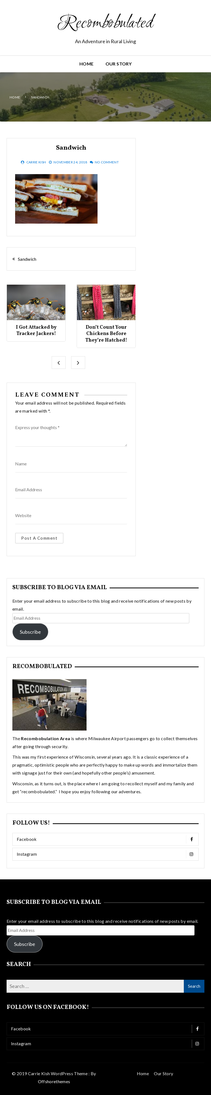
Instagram (107, 854)
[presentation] (59, 362)
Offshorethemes (54, 1081)
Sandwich (27, 259)
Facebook (107, 839)
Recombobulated (105, 23)
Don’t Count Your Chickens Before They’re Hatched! (106, 334)
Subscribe (30, 632)
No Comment (107, 162)
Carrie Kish (36, 162)
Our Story (119, 63)
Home (86, 63)
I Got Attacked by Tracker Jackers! (36, 330)
